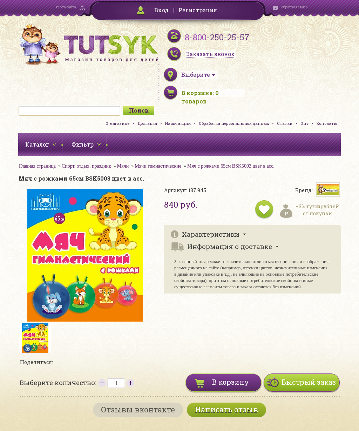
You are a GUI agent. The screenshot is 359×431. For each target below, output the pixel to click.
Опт (304, 123)
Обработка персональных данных (234, 123)
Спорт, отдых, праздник (86, 166)
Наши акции (178, 123)
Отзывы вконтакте (138, 409)
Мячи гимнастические (158, 166)
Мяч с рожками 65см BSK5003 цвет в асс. (231, 166)
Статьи (284, 123)
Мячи (123, 166)
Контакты (327, 123)
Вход (161, 10)
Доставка (147, 123)
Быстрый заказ (309, 381)
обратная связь (294, 7)
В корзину (230, 381)
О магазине (117, 123)
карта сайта (66, 7)
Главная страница (37, 166)
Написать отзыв (226, 409)
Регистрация (197, 10)
